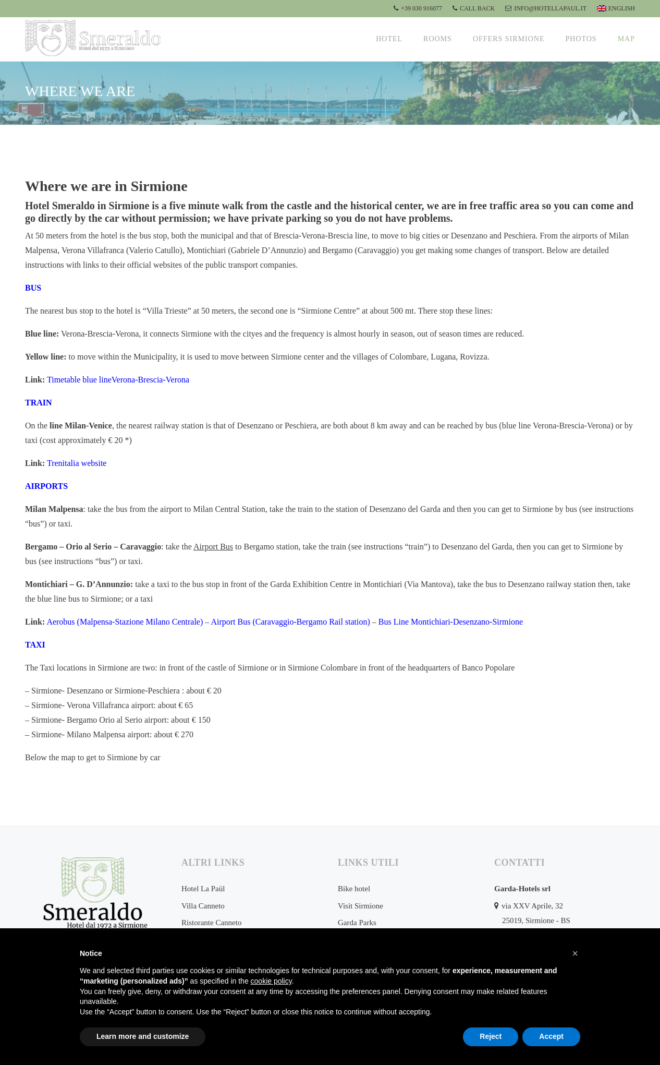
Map (626, 39)
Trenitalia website (77, 463)
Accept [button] (551, 1036)
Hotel (389, 39)
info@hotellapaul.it (545, 8)
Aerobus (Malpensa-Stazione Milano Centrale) (124, 621)
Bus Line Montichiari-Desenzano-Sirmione (450, 621)
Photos (580, 39)
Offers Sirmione (509, 39)
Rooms (437, 39)
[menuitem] (614, 8)
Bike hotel (354, 888)
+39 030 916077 (418, 8)
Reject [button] (491, 1036)
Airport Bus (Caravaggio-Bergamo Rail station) (290, 621)
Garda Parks (357, 922)
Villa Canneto (203, 906)
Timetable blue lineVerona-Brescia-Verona (118, 379)
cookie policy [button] (271, 981)
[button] (575, 953)
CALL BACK (474, 8)
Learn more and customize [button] (142, 1036)
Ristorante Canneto (211, 922)
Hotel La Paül (203, 888)
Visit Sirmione (360, 906)
